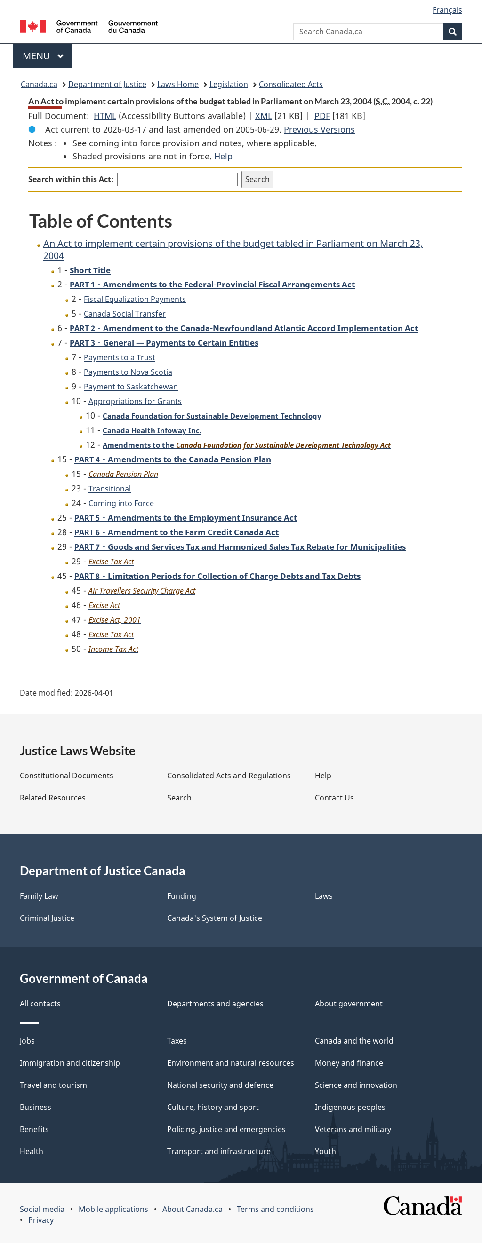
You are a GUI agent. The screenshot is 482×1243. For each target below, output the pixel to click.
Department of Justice (107, 84)
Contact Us (334, 798)
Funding (181, 896)
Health (31, 1152)
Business (35, 1107)
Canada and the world (354, 1041)
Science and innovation (356, 1085)
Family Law (39, 896)
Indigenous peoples (350, 1107)
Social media (42, 1209)
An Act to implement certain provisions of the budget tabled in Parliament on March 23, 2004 (233, 249)
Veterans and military (353, 1129)
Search (179, 798)
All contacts (40, 1004)
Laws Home (178, 84)
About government (349, 1004)
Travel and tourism (53, 1085)
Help (223, 156)
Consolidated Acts (291, 84)
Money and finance (349, 1063)
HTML (105, 115)
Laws (324, 896)
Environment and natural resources (230, 1063)
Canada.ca (39, 84)
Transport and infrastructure (219, 1152)
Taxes (177, 1041)
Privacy (41, 1220)
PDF (322, 115)
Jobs (27, 1041)
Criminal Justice (47, 918)
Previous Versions (319, 129)
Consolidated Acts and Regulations (229, 776)
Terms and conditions (275, 1209)
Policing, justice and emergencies (226, 1129)
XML (263, 115)
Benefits (34, 1129)
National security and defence (220, 1085)
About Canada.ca (192, 1209)
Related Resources (53, 798)
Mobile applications (113, 1209)
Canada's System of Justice (214, 918)
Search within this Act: (70, 179)
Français (447, 10)
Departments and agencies (215, 1004)
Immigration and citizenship (70, 1063)
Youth (325, 1152)
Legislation (228, 84)
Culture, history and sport (213, 1107)
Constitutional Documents (66, 776)
